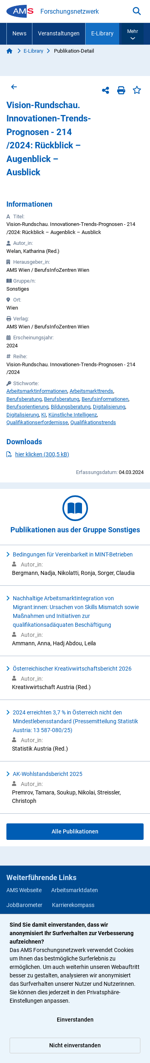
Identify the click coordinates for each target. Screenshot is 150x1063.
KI (43, 415)
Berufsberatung (24, 399)
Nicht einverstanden (75, 1045)
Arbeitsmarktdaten (74, 890)
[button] (133, 34)
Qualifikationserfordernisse (37, 422)
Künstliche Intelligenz (72, 415)
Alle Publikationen (75, 831)
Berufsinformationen (105, 399)
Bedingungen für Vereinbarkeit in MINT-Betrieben (73, 554)
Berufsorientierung (27, 407)
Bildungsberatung (70, 407)
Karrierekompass (73, 905)
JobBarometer (24, 905)
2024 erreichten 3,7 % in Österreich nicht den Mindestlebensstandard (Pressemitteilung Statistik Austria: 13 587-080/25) (75, 721)
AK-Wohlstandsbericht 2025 (47, 774)
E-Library (102, 33)
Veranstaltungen (59, 33)
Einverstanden (75, 1019)
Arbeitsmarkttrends (91, 391)
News (19, 33)
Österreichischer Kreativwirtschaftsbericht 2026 (72, 668)
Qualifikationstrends (93, 422)
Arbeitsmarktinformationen (36, 391)
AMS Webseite (24, 890)
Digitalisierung (109, 407)
